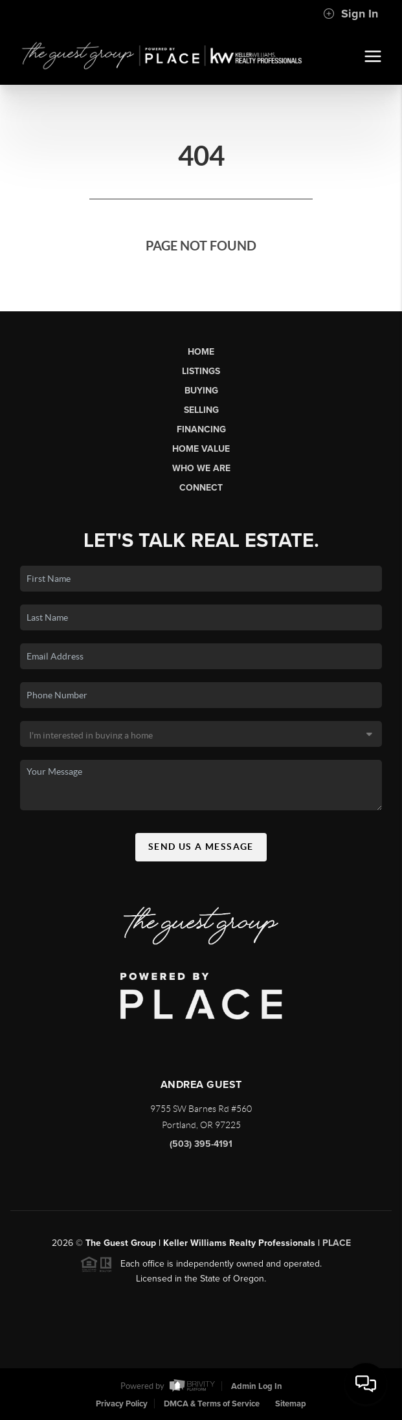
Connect (201, 487)
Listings (201, 371)
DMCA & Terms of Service (212, 1404)
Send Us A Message (201, 850)
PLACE (336, 1246)
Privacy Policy (122, 1404)
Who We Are (201, 468)
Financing (201, 429)
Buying (201, 390)
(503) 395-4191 (201, 1147)
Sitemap (290, 1404)
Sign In (350, 13)
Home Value (201, 448)
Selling (201, 410)
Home (201, 351)
